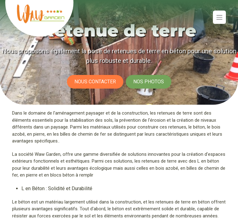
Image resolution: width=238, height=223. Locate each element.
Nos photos (148, 82)
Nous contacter (95, 82)
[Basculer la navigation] (219, 17)
